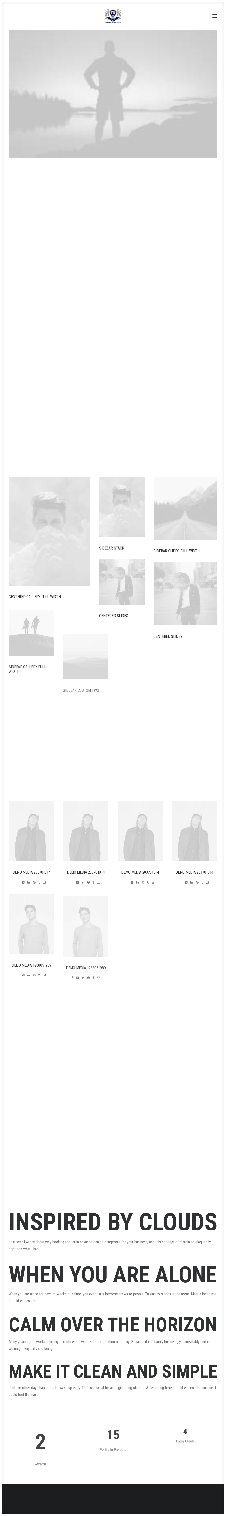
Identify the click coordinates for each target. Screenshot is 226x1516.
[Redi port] (113, 16)
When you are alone (113, 1279)
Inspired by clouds (113, 1223)
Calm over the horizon (113, 1339)
